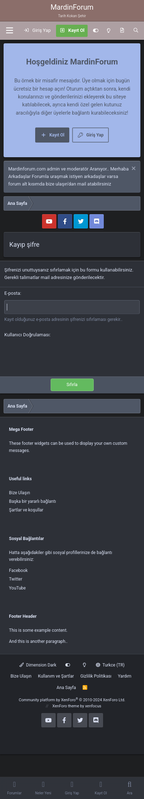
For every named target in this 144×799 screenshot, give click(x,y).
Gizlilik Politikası (96, 676)
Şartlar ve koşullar (26, 509)
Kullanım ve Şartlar (56, 676)
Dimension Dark (37, 665)
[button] (9, 30)
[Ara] (136, 31)
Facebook (18, 570)
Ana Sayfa (66, 687)
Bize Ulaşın (19, 492)
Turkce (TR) (110, 665)
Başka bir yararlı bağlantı (32, 501)
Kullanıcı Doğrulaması (27, 334)
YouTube (17, 588)
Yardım (124, 676)
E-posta (12, 293)
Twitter (15, 579)
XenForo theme (65, 706)
